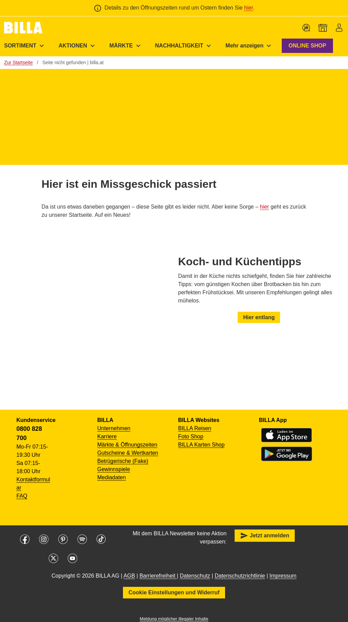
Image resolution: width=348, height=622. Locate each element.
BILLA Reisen (194, 428)
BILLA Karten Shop (201, 445)
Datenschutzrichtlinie (239, 576)
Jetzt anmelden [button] (264, 536)
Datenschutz (195, 576)
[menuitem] (77, 46)
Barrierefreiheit (158, 576)
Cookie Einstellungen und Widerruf (174, 592)
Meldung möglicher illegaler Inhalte (174, 618)
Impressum (282, 576)
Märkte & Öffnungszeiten (127, 445)
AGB (129, 576)
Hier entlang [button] (259, 317)
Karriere (107, 436)
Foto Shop (191, 436)
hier (248, 8)
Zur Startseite (18, 62)
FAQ (21, 496)
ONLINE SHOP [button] (307, 45)
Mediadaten (111, 477)
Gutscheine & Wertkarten (127, 453)
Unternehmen (113, 428)
